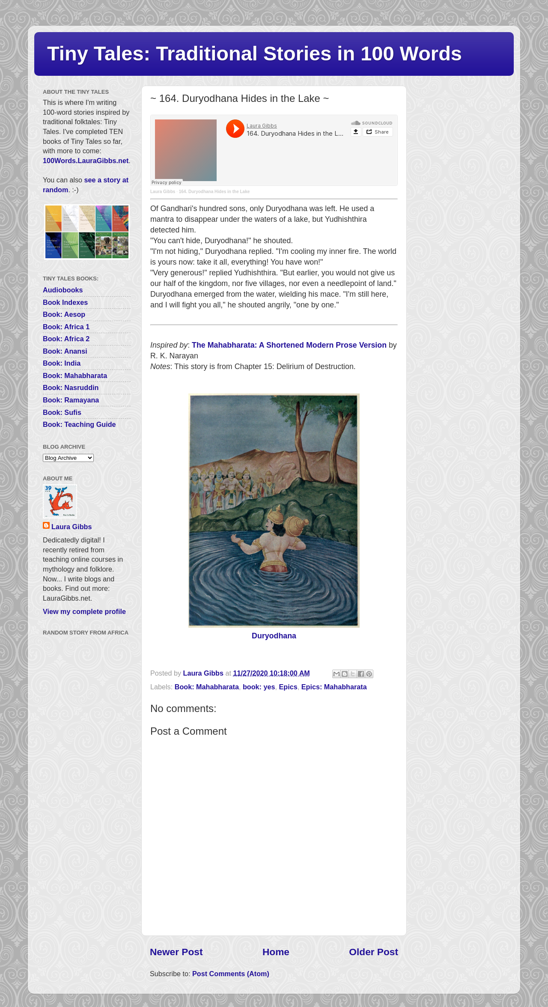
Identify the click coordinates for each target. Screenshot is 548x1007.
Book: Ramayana (71, 400)
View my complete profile (84, 611)
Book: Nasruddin (70, 387)
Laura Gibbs (162, 191)
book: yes (259, 687)
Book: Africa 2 (66, 339)
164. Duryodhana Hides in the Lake (214, 191)
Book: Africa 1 (66, 327)
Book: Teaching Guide (79, 424)
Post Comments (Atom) (230, 973)
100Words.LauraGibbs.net (85, 160)
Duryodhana (274, 636)
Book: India (61, 363)
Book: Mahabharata (207, 687)
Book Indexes (65, 302)
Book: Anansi (65, 351)
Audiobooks (63, 290)
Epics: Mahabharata (334, 687)
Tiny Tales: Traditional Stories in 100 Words (254, 53)
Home (275, 951)
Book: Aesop (64, 314)
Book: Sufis (62, 412)
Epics (288, 687)
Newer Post (176, 951)
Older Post (373, 951)
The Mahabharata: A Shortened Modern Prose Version (289, 345)
